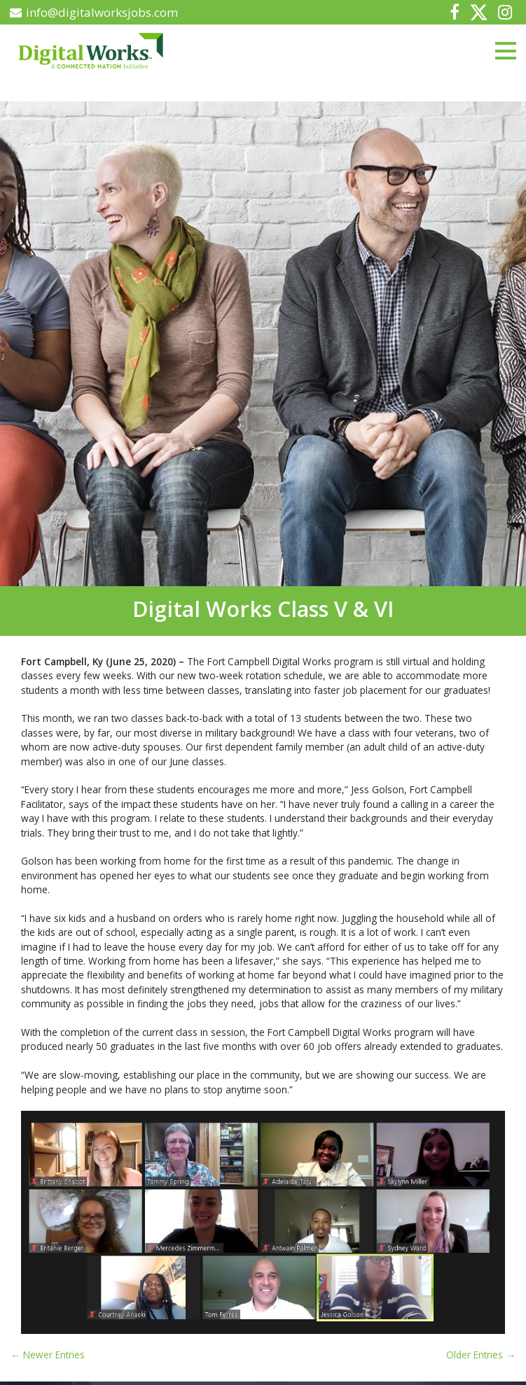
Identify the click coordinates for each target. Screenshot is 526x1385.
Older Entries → (480, 1354)
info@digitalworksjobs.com (94, 12)
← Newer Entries (48, 1354)
